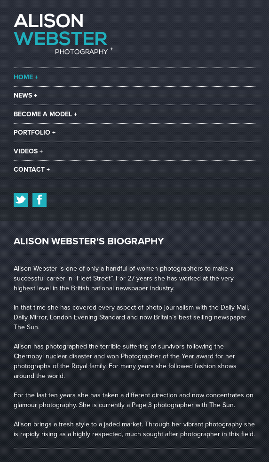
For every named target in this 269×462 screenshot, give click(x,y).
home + (26, 77)
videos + (28, 151)
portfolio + (34, 132)
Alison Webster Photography (63, 34)
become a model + (45, 114)
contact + (32, 170)
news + (25, 95)
